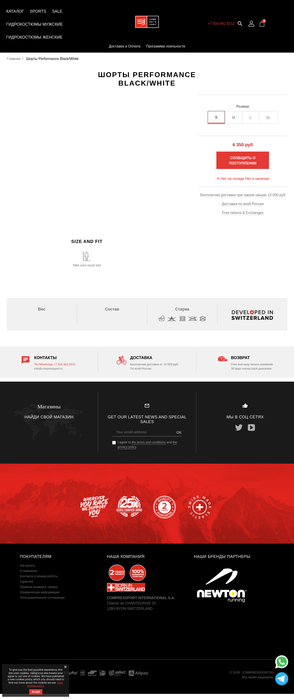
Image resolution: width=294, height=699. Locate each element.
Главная (14, 59)
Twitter (238, 427)
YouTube (251, 427)
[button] (240, 23)
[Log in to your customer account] (251, 24)
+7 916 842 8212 (221, 23)
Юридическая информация (39, 592)
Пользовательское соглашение (42, 597)
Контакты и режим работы (39, 576)
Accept (36, 691)
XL (268, 117)
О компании (28, 571)
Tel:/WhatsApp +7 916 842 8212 (54, 364)
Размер (242, 106)
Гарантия (26, 581)
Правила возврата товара (38, 587)
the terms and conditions (149, 442)
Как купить (27, 565)
